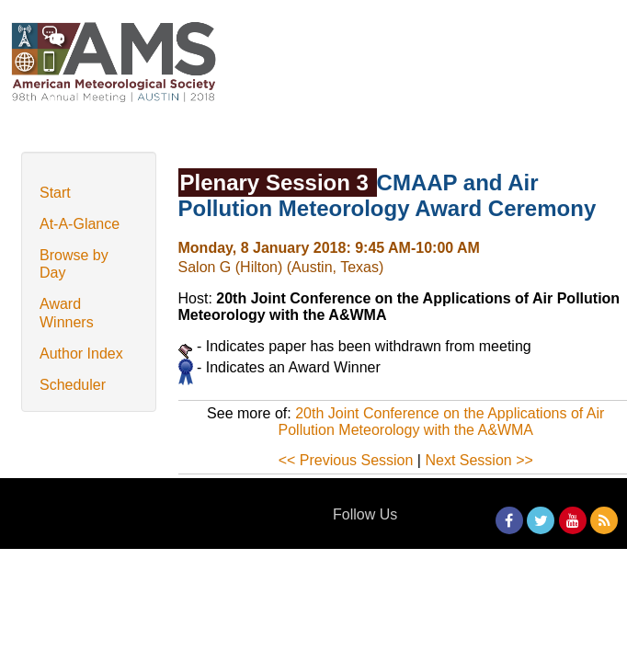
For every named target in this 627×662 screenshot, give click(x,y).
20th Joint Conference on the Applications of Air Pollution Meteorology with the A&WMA (442, 421)
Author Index (81, 353)
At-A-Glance (80, 224)
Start (55, 192)
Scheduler (73, 385)
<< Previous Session (346, 460)
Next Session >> (478, 460)
